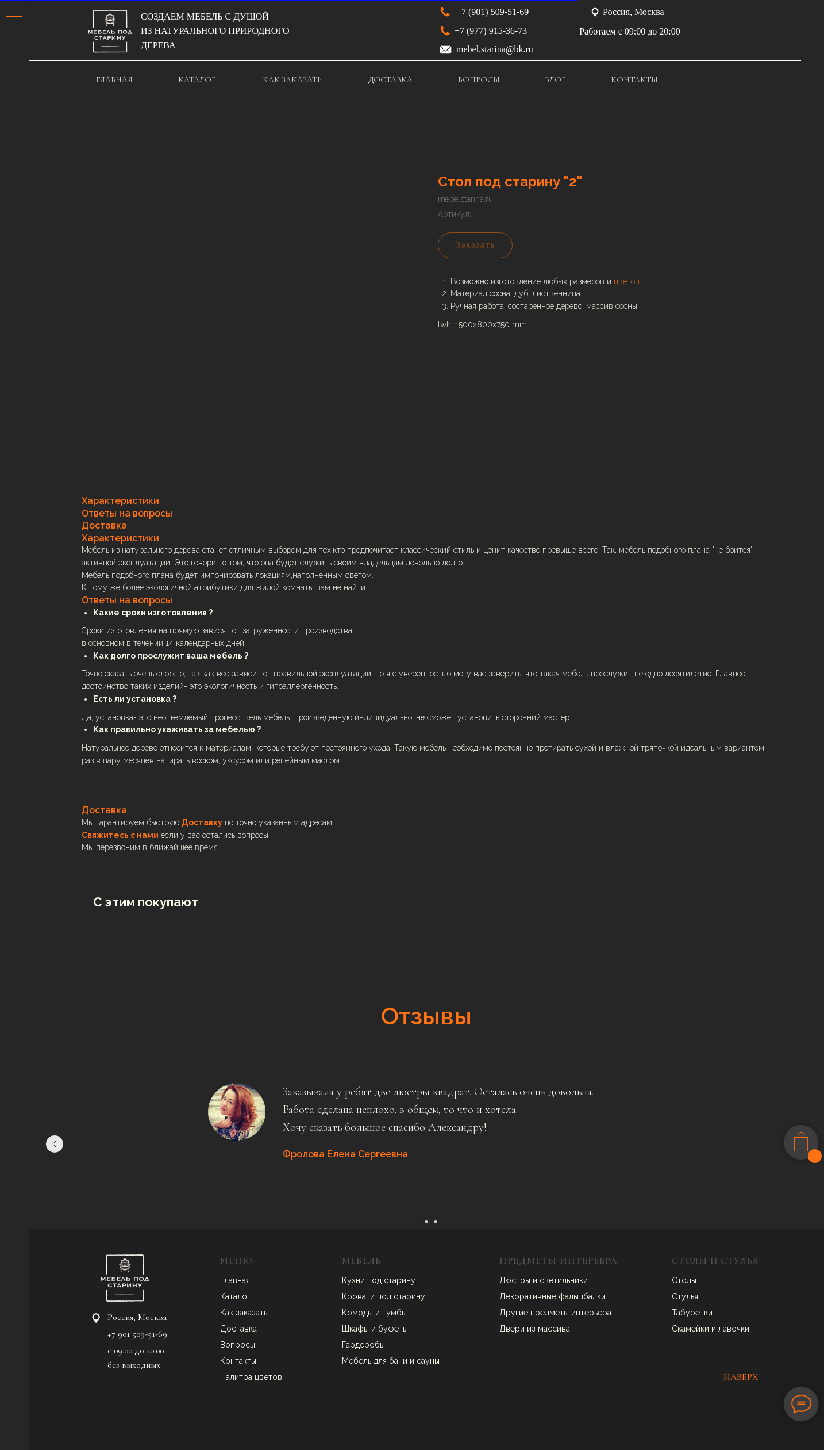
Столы (684, 1280)
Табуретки (692, 1312)
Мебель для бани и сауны (391, 1360)
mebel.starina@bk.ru (494, 49)
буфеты (393, 1328)
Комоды (358, 1312)
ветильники (566, 1280)
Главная (235, 1280)
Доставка (238, 1328)
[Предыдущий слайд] (54, 1144)
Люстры (516, 1280)
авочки (736, 1328)
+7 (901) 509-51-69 (492, 12)
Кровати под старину (383, 1296)
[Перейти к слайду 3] (435, 1221)
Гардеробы (363, 1344)
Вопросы (237, 1344)
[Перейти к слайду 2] (426, 1221)
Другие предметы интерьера (555, 1312)
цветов (627, 281)
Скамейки (691, 1328)
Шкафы (356, 1328)
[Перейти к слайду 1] (417, 1221)
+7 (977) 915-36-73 (491, 31)
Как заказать (243, 1312)
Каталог (235, 1296)
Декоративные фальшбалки (552, 1296)
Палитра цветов (251, 1377)
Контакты (238, 1360)
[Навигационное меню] (14, 17)
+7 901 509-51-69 (137, 1334)
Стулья (685, 1296)
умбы (396, 1312)
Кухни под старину (378, 1280)
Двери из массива (534, 1328)
